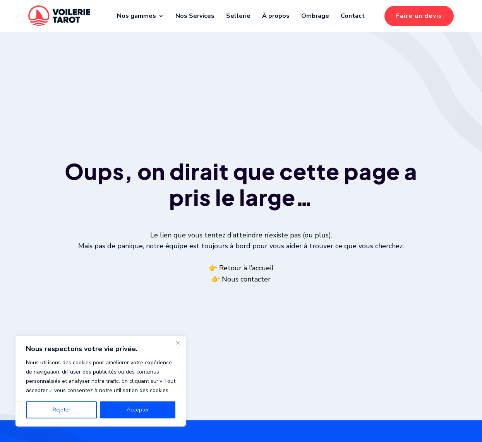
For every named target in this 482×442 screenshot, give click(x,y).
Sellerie (238, 16)
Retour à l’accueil (246, 277)
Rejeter (61, 409)
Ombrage (315, 16)
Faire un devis (419, 16)
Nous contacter (246, 288)
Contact (353, 16)
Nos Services (194, 16)
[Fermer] (177, 342)
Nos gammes (136, 16)
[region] (100, 381)
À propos (276, 16)
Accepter (138, 409)
